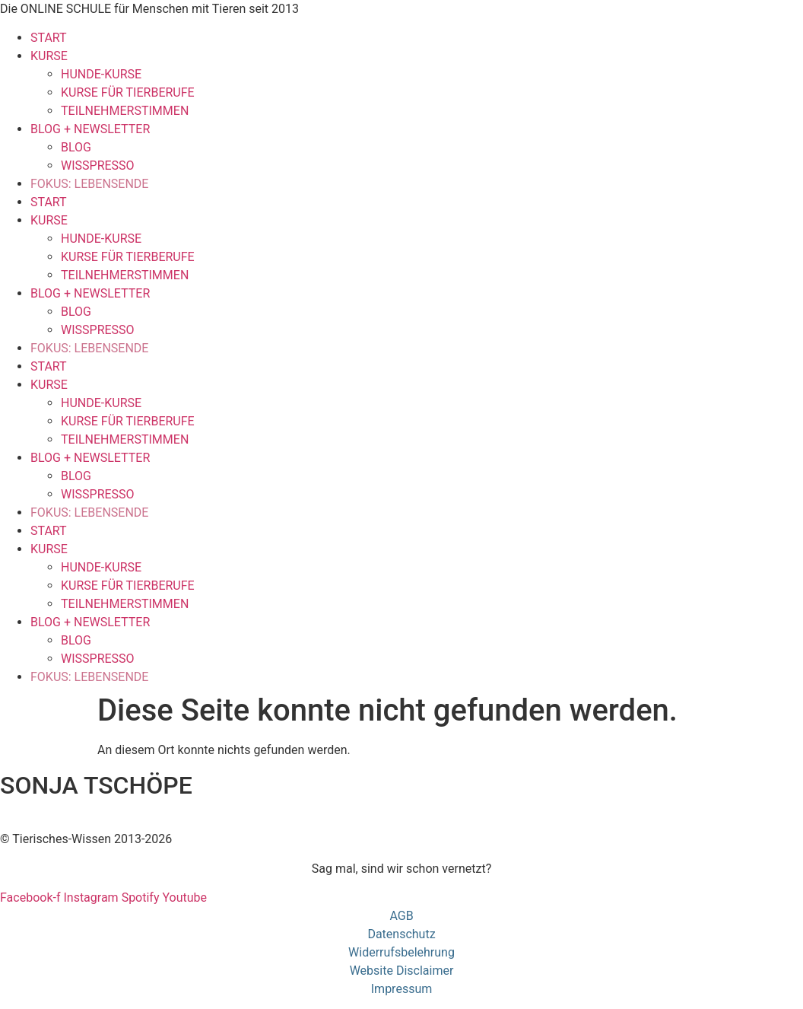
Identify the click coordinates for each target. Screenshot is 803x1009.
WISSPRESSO (98, 165)
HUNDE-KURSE (101, 74)
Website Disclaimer (402, 970)
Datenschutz (401, 934)
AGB (401, 916)
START (48, 37)
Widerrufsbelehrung (401, 952)
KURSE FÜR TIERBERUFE (128, 92)
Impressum (402, 989)
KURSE (49, 56)
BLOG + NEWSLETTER (90, 129)
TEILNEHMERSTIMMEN (125, 110)
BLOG (76, 147)
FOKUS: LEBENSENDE (89, 184)
